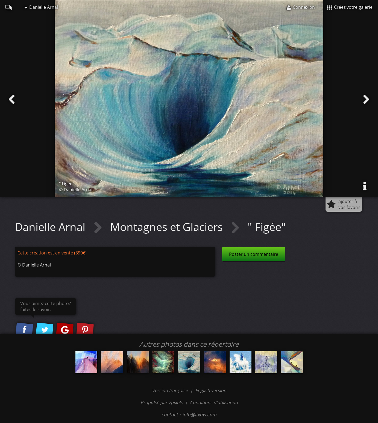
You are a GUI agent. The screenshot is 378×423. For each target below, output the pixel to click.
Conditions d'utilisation (214, 402)
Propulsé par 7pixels (161, 402)
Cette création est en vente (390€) (52, 253)
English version (210, 390)
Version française (170, 390)
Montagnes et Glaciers (167, 226)
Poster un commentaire (253, 254)
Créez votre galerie (350, 7)
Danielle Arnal (41, 7)
